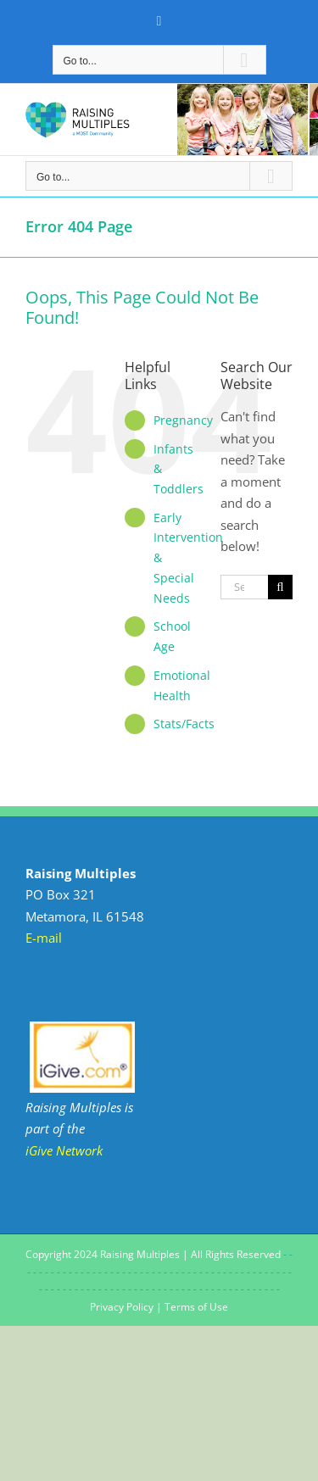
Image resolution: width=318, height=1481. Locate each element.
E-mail (43, 937)
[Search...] (244, 587)
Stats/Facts (184, 723)
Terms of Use (196, 1307)
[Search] (280, 587)
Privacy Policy (121, 1307)
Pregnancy (183, 420)
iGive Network (64, 1150)
